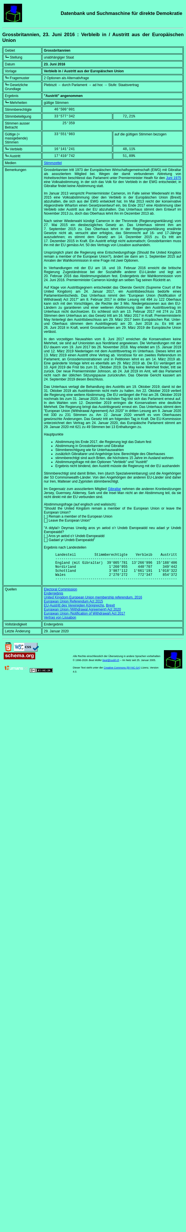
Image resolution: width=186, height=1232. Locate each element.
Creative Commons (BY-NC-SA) (122, 673)
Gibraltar (114, 489)
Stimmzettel (53, 163)
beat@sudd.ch (110, 666)
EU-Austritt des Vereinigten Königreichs (74, 611)
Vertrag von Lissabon (60, 623)
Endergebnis (53, 599)
